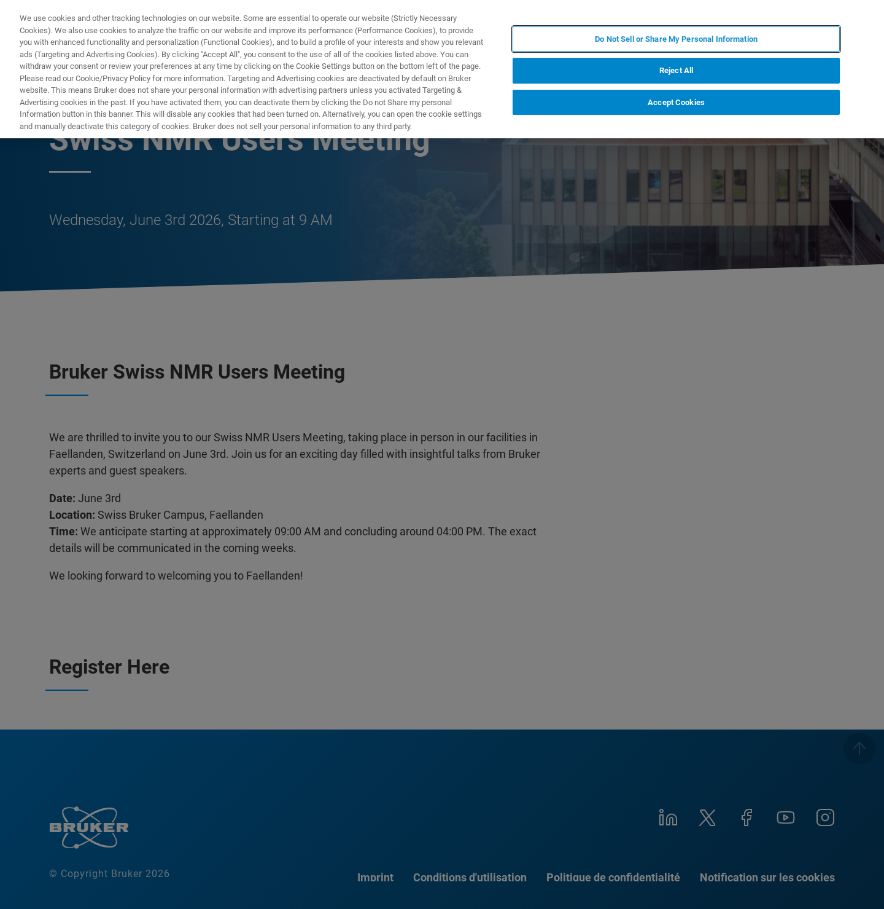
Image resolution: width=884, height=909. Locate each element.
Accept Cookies (676, 102)
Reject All (676, 70)
